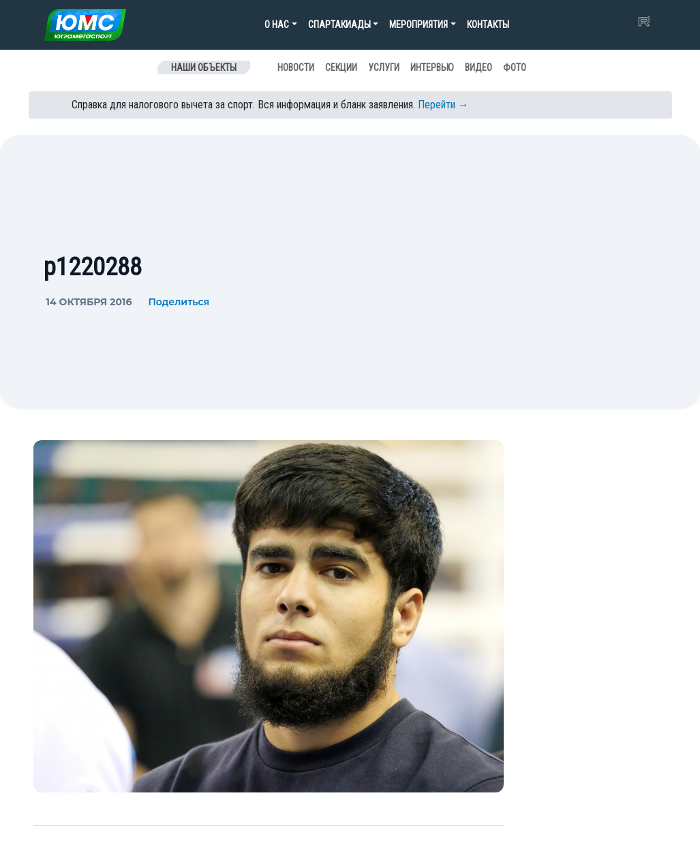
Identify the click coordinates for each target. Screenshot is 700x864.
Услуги (383, 67)
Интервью (432, 67)
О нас (276, 24)
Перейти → (443, 104)
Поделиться (178, 302)
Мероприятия (418, 24)
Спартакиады (339, 24)
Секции (341, 67)
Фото (514, 67)
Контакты (488, 24)
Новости (295, 67)
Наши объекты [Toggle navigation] (204, 67)
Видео (478, 67)
